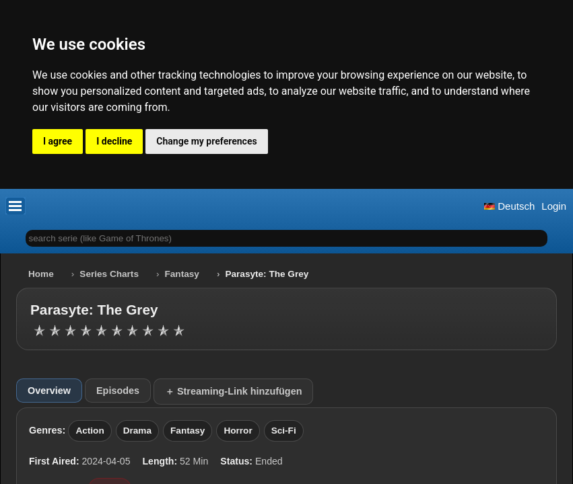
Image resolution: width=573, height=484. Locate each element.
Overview (49, 390)
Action (89, 431)
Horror (238, 431)
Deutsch (509, 206)
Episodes (117, 390)
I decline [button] (114, 141)
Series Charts (109, 274)
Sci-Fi (283, 431)
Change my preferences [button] (206, 141)
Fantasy (182, 274)
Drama (137, 431)
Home (41, 274)
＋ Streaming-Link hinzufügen (233, 391)
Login (553, 206)
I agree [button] (57, 141)
